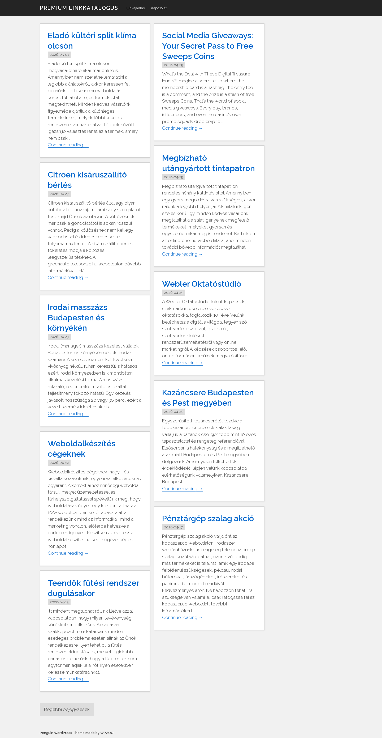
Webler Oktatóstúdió (201, 284)
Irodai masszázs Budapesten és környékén (77, 318)
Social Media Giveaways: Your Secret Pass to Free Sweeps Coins (207, 46)
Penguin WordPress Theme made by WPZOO (77, 733)
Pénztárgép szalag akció (208, 518)
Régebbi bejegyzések (67, 709)
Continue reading (68, 145)
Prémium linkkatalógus (79, 8)
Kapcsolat (159, 8)
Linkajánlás (136, 8)
